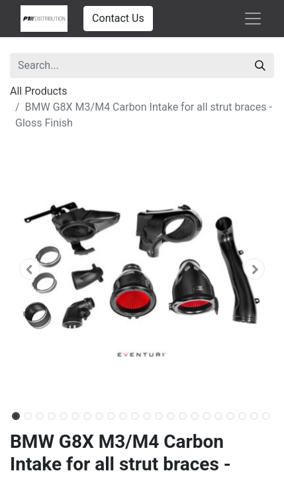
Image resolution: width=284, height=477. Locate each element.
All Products (38, 91)
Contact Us (118, 18)
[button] (30, 269)
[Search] (260, 65)
